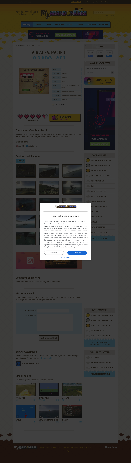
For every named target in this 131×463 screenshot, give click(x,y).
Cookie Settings (59, 247)
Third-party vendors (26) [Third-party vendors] (64, 233)
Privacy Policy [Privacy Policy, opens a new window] (70, 247)
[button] (65, 257)
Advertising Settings (57, 245)
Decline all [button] (54, 253)
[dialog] (65, 231)
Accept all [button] (77, 253)
